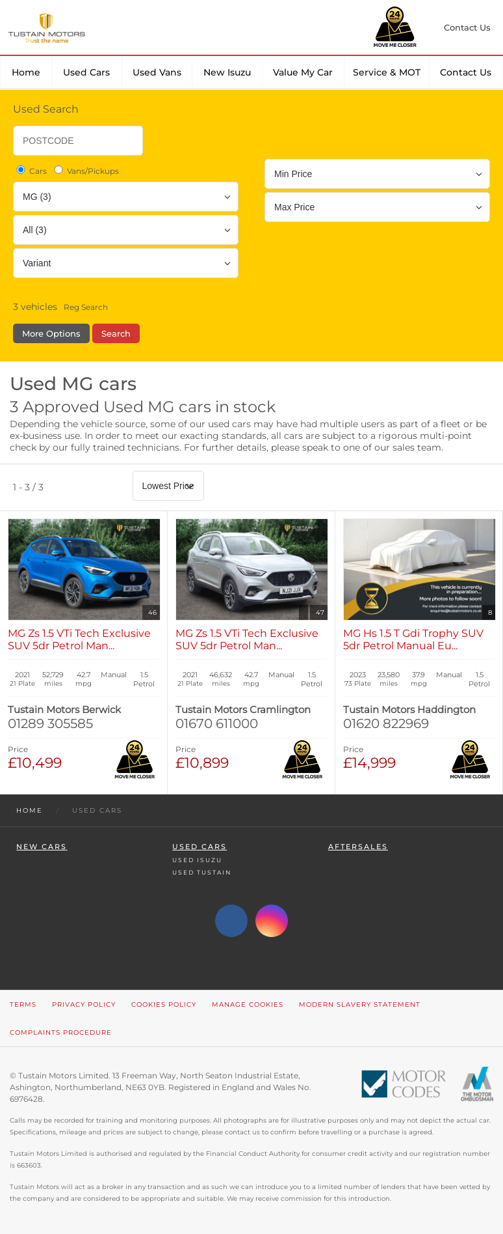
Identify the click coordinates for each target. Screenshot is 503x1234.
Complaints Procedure (61, 1032)
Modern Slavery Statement (359, 1004)
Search (116, 333)
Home (26, 72)
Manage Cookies (247, 1004)
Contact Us (465, 72)
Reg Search (86, 307)
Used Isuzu (197, 859)
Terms (23, 1004)
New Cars (41, 847)
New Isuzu (227, 72)
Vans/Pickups (85, 170)
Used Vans (157, 72)
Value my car (303, 72)
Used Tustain (201, 872)
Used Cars (86, 72)
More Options (51, 333)
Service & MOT (386, 72)
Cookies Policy (163, 1004)
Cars (30, 170)
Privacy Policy (84, 1004)
